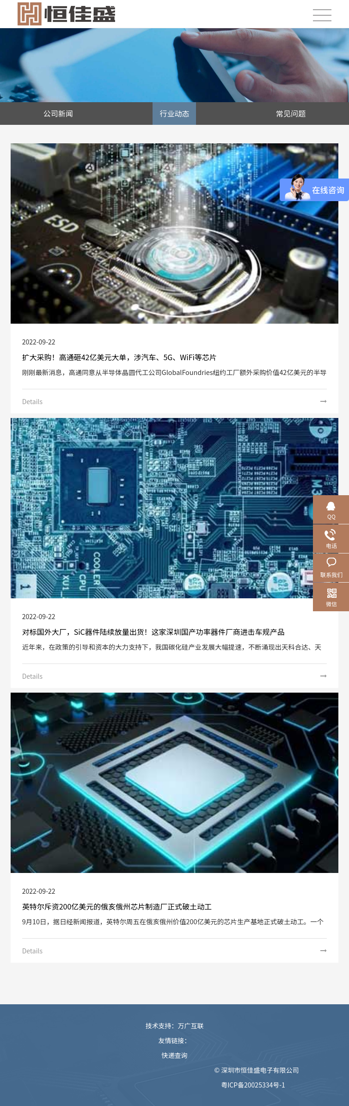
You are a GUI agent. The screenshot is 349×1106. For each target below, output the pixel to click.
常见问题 (291, 113)
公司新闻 (58, 113)
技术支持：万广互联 (175, 1025)
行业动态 (174, 113)
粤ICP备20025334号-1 (253, 1084)
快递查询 (175, 1055)
